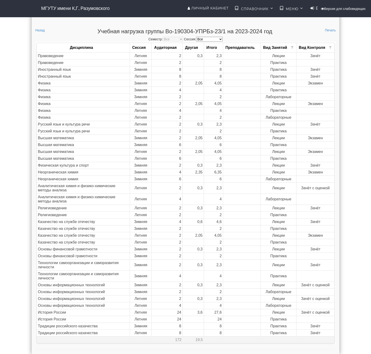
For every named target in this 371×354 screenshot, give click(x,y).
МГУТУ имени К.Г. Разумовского (75, 8)
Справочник (254, 8)
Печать (330, 30)
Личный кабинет (208, 8)
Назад (40, 30)
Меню (291, 8)
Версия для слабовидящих (343, 9)
